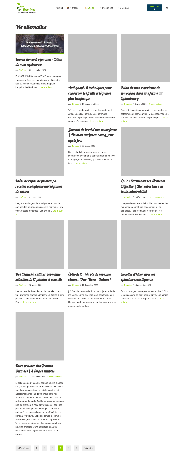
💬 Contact (124, 8)
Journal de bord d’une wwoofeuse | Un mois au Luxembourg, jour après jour (92, 135)
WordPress (21, 469)
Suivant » (88, 448)
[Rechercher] (167, 8)
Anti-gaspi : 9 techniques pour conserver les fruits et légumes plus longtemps (89, 93)
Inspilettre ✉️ (154, 8)
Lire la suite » (45, 87)
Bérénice (22, 70)
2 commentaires (157, 197)
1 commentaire (155, 104)
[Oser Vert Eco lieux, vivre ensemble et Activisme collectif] (26, 7)
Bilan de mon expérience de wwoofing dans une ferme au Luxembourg (141, 93)
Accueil (59, 8)
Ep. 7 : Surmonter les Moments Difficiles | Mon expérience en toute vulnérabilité (143, 186)
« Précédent (23, 448)
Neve (18, 466)
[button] (79, 7)
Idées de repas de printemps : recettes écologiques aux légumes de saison (39, 186)
